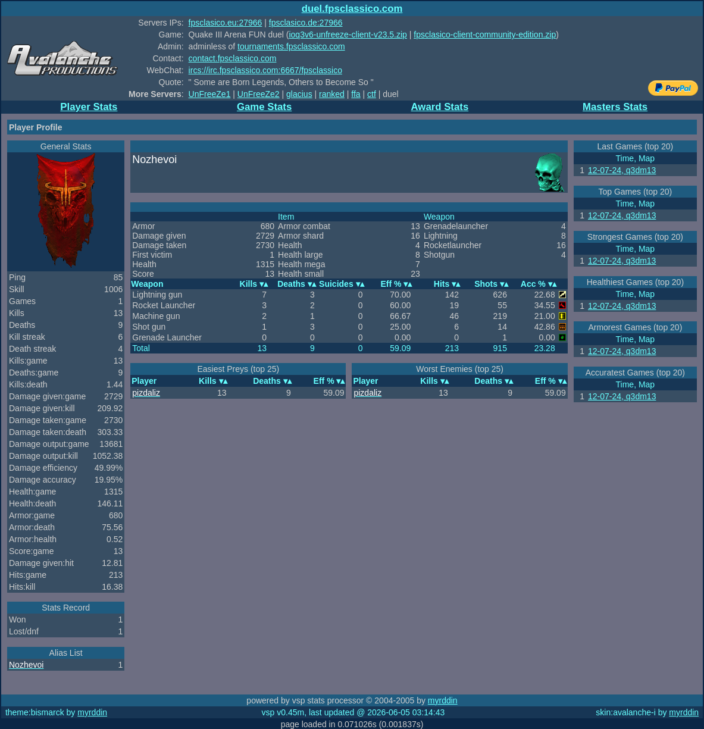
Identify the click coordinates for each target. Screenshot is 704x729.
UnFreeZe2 (258, 94)
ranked (332, 94)
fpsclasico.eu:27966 (225, 22)
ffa (355, 94)
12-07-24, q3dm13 (622, 170)
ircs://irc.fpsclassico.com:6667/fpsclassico (265, 70)
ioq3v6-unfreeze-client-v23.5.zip (347, 34)
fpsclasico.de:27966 (306, 22)
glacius (299, 94)
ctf (371, 94)
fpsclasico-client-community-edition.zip (485, 34)
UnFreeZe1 (210, 94)
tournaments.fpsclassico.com (291, 46)
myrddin (443, 700)
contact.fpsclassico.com (233, 58)
